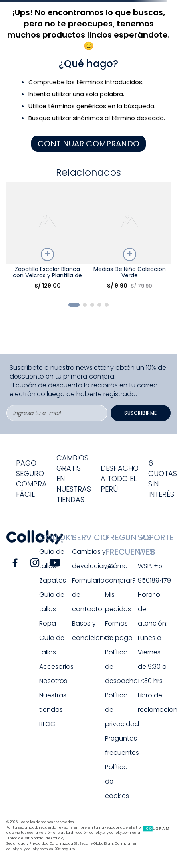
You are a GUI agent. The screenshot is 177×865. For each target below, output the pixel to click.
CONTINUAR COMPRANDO (88, 143)
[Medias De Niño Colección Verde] (129, 239)
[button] (74, 305)
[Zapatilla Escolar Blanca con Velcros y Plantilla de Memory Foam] (47, 239)
